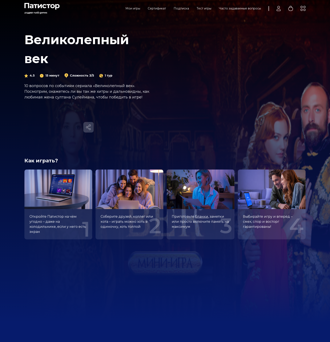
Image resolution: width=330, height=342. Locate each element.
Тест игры (204, 8)
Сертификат (157, 8)
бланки (201, 217)
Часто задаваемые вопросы (240, 8)
